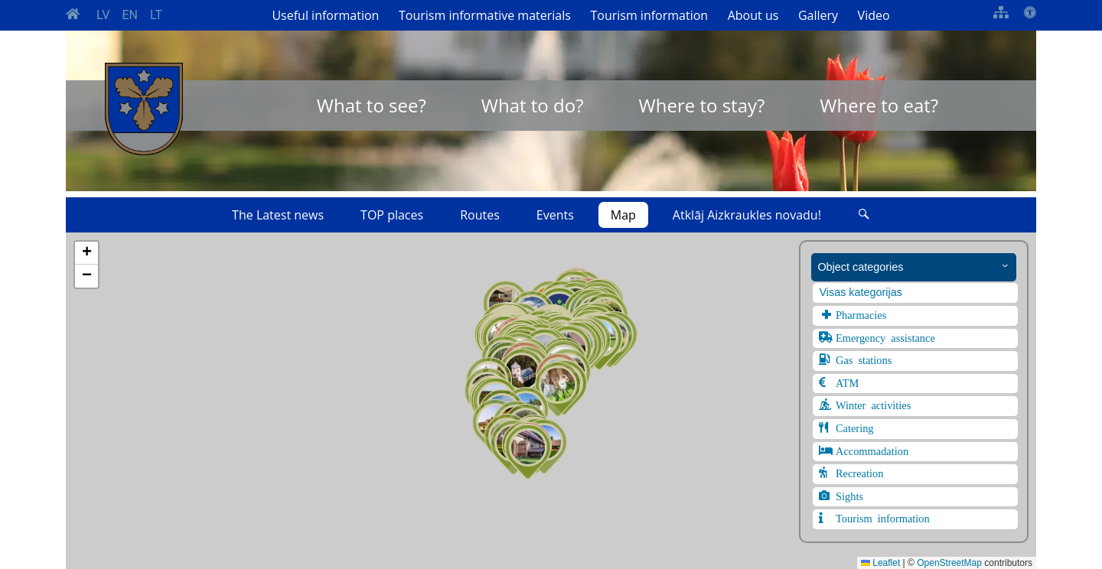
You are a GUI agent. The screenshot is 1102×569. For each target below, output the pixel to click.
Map (623, 214)
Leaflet (880, 563)
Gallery (818, 15)
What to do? (532, 105)
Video (874, 15)
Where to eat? (879, 105)
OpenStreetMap (949, 563)
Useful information (325, 15)
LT (156, 15)
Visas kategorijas (860, 292)
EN (130, 15)
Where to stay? (702, 105)
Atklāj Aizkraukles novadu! (747, 214)
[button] (528, 452)
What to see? (371, 105)
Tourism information (649, 15)
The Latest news (278, 214)
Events (555, 214)
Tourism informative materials (485, 15)
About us (753, 15)
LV (102, 15)
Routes (480, 214)
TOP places (391, 214)
